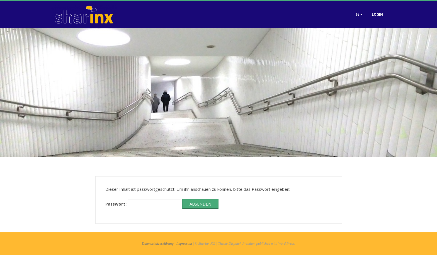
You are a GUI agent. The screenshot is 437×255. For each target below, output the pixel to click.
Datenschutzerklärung (158, 244)
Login (377, 14)
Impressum (184, 244)
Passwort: (143, 204)
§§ (357, 14)
